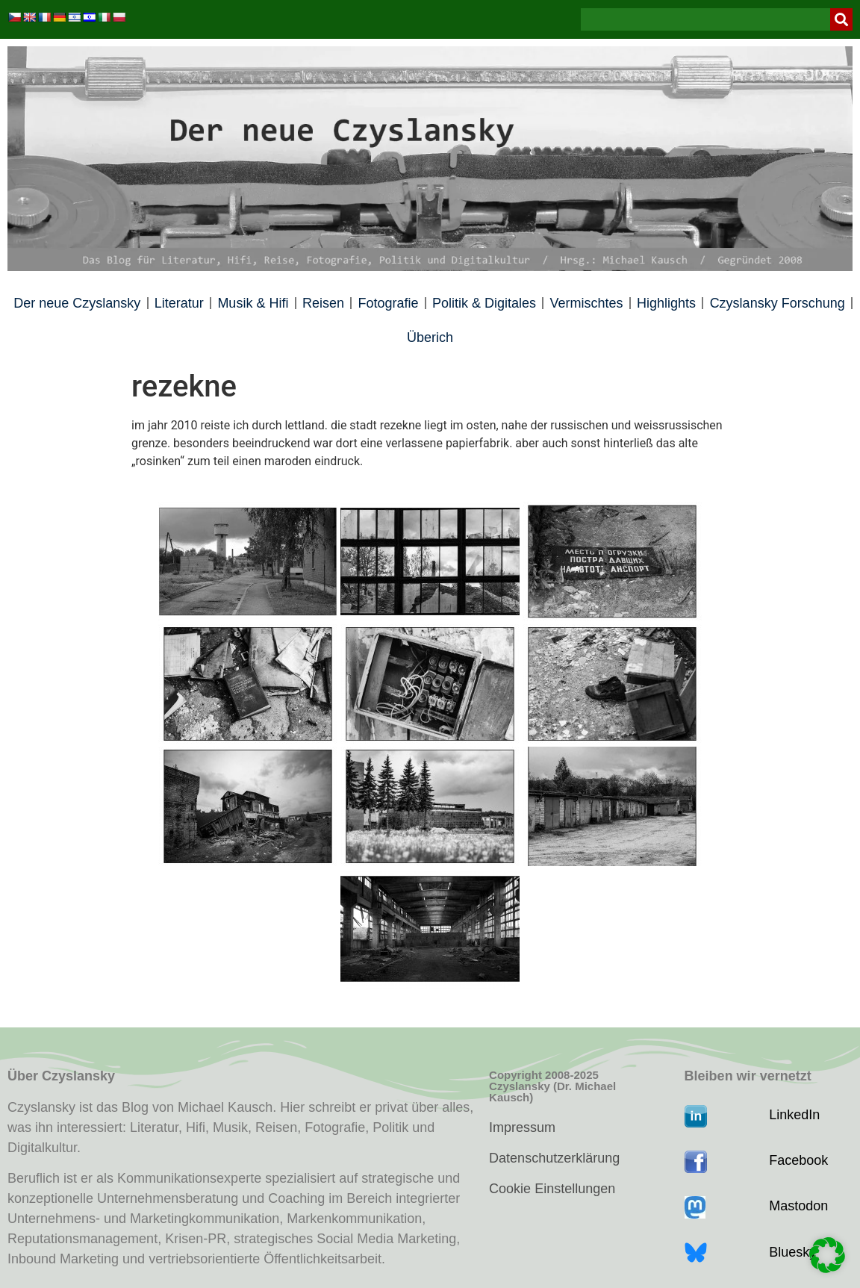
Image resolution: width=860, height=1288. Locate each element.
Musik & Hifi (252, 303)
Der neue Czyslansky (76, 303)
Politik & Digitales (484, 303)
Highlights (666, 303)
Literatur (179, 303)
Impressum (522, 1127)
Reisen (323, 303)
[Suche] (841, 19)
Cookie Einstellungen (552, 1188)
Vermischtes (586, 303)
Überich (430, 337)
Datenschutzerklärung (554, 1158)
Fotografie (388, 303)
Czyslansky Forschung (777, 303)
